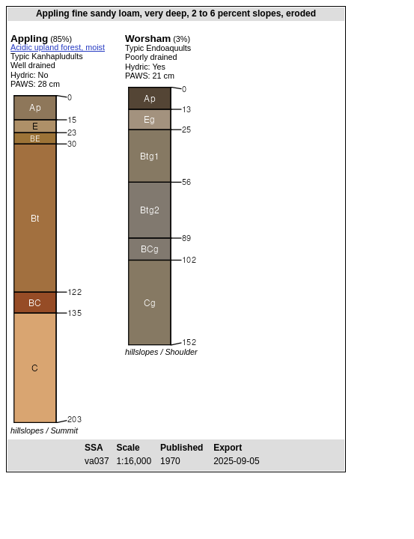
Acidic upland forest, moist (57, 47)
